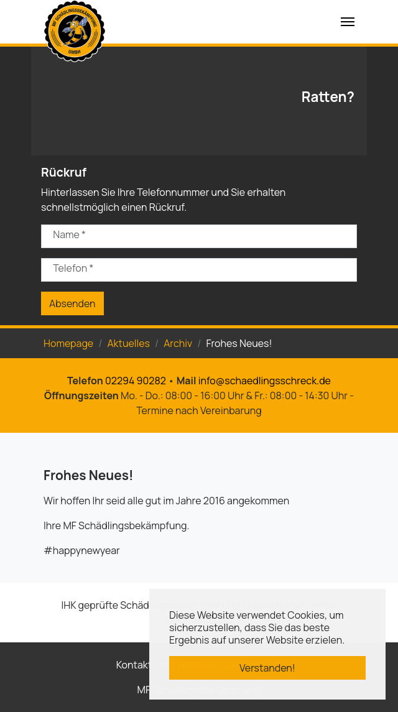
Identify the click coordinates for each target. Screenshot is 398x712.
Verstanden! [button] (267, 668)
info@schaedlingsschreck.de (264, 380)
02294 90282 (135, 380)
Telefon (73, 268)
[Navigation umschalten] (347, 21)
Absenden (72, 303)
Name (69, 234)
